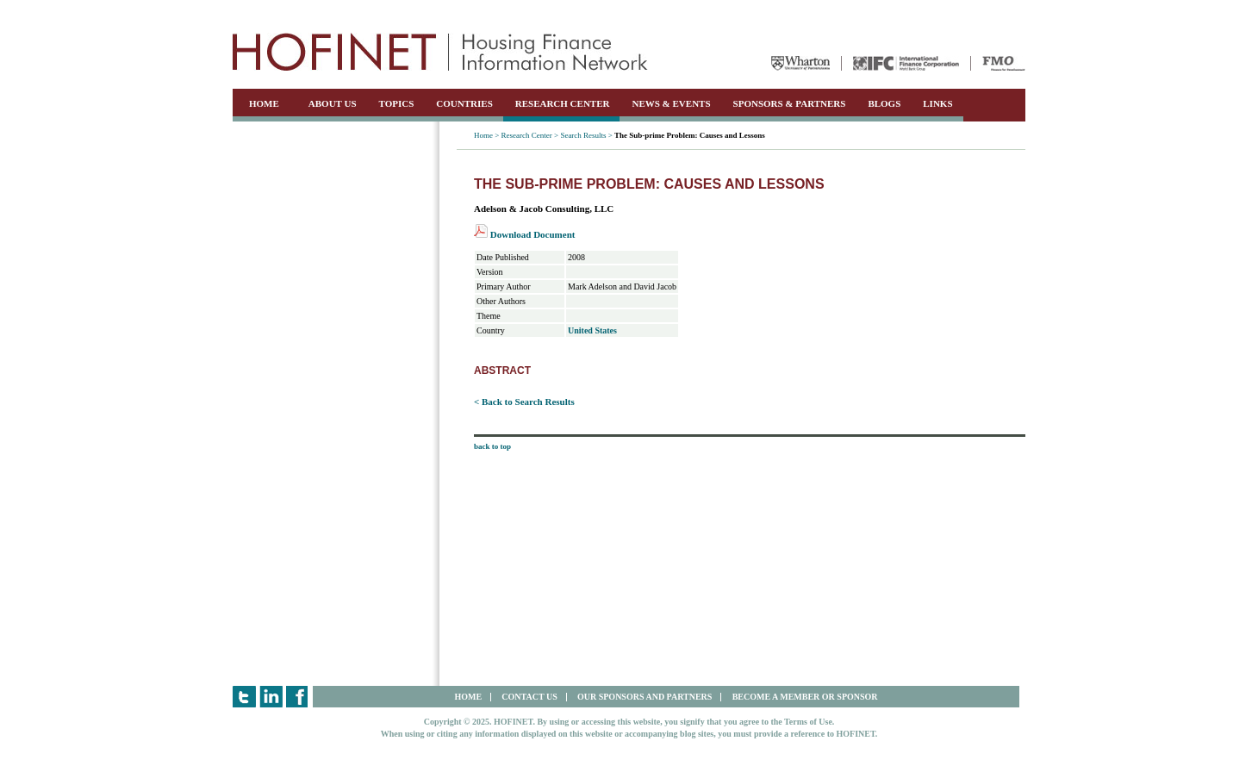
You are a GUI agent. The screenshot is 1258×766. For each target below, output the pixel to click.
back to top (492, 446)
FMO (1003, 63)
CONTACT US (529, 696)
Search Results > (586, 135)
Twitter (244, 696)
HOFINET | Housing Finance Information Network (440, 52)
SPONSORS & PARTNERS (789, 103)
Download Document (524, 234)
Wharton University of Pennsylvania (800, 63)
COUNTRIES (464, 103)
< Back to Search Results (524, 401)
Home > (486, 135)
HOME (264, 103)
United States (592, 330)
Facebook (297, 696)
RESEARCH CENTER (562, 103)
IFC (906, 63)
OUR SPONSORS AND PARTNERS (644, 696)
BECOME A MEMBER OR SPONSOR (805, 696)
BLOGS (884, 103)
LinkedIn (271, 696)
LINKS (937, 103)
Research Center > (530, 135)
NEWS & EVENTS (671, 103)
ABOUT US (332, 103)
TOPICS (396, 103)
